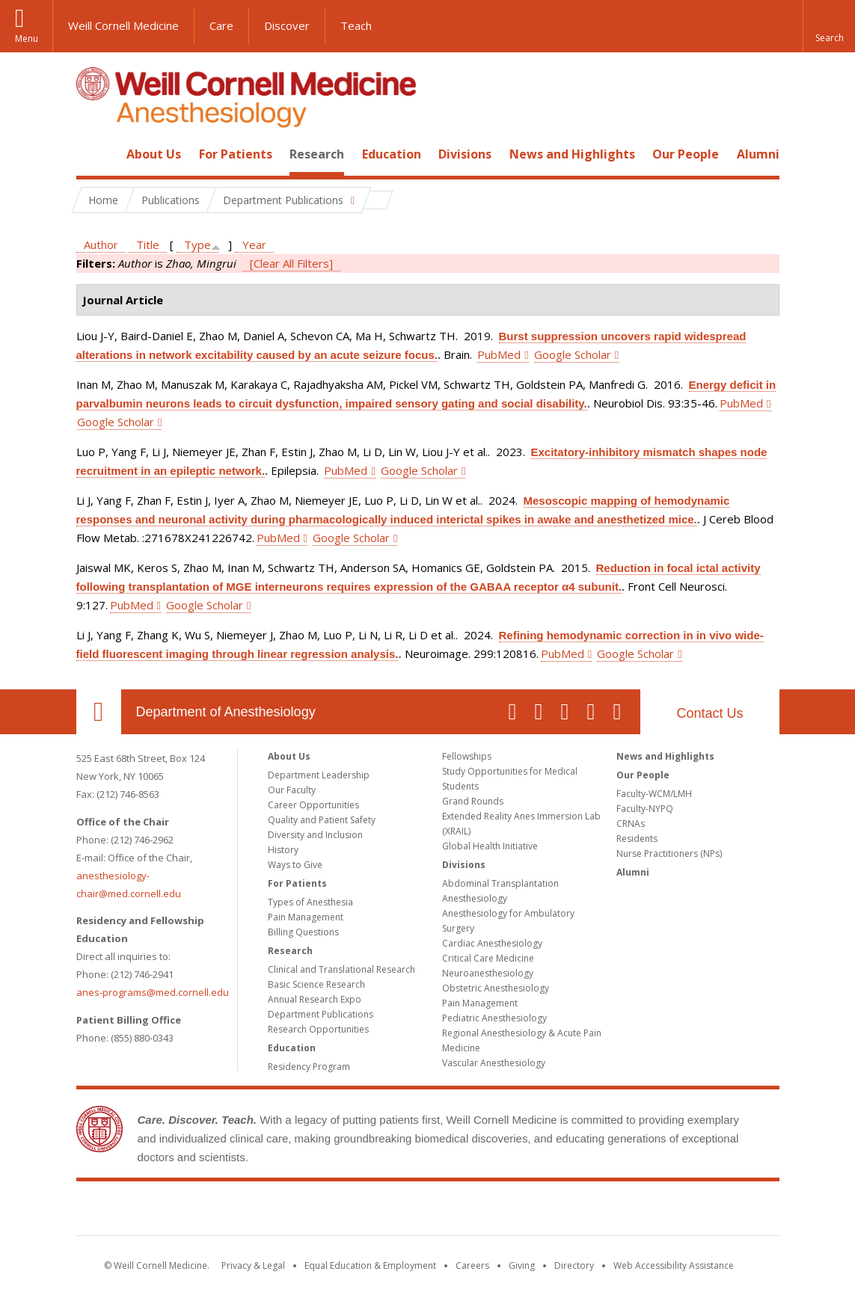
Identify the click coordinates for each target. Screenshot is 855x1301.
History (283, 849)
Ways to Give (295, 864)
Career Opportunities (313, 805)
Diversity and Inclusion (315, 834)
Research (316, 154)
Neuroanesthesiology (487, 973)
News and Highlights (572, 154)
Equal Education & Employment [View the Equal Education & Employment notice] (370, 1265)
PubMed (499, 354)
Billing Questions (303, 932)
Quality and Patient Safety (322, 819)
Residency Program (309, 1066)
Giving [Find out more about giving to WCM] (522, 1265)
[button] (829, 26)
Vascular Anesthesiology (493, 1063)
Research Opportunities (318, 1029)
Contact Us (709, 713)
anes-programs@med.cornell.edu (152, 992)
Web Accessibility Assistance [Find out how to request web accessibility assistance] (673, 1265)
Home (93, 154)
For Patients (235, 154)
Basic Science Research (316, 984)
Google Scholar (572, 354)
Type (197, 244)
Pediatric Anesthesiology (494, 1018)
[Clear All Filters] (291, 263)
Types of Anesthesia (310, 902)
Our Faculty (292, 790)
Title (147, 244)
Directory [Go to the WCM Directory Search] (574, 1265)
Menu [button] (26, 38)
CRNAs (630, 823)
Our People (685, 154)
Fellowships (466, 756)
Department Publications (320, 1014)
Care (221, 25)
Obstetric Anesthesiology (495, 988)
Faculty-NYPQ (644, 808)
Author (101, 244)
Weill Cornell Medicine (123, 25)
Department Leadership (319, 775)
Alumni (758, 154)
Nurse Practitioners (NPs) (669, 853)
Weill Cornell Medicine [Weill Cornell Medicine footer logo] (427, 1211)
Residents (637, 838)
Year (254, 244)
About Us (153, 154)
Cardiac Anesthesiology (492, 943)
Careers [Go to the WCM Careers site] (472, 1265)
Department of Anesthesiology (226, 711)
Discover (287, 25)
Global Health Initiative (490, 846)
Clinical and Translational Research (341, 969)
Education (391, 154)
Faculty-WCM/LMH (654, 793)
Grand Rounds (472, 801)
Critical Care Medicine (488, 958)
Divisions (464, 154)
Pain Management (305, 917)
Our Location (98, 711)
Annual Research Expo (314, 999)
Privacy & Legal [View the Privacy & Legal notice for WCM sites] (253, 1265)
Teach (356, 25)
